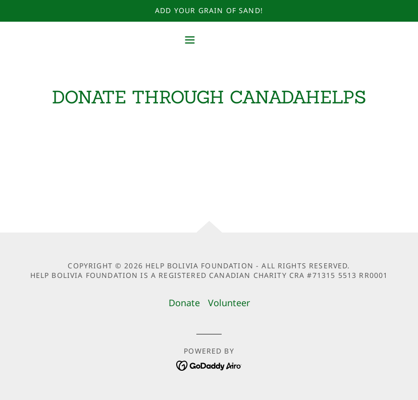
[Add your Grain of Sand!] (209, 11)
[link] (209, 365)
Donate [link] (184, 303)
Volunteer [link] (229, 303)
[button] (209, 40)
